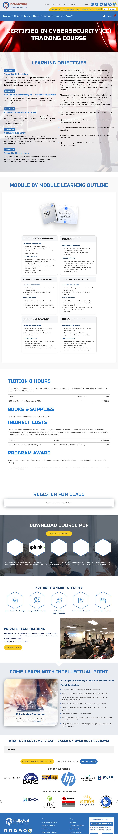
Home (43, 809)
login (109, 16)
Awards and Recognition (49, 826)
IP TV (71, 4)
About (68, 16)
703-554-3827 (38, 721)
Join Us (112, 9)
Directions (73, 812)
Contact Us (63, 4)
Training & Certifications (49, 823)
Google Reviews (88, 752)
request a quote (13, 647)
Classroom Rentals (47, 829)
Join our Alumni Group (67, 752)
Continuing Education (32, 16)
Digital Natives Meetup (77, 816)
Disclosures (73, 829)
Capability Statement (48, 833)
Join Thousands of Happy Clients (37, 752)
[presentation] (5, 770)
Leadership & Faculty (48, 816)
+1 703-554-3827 (48, 4)
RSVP (105, 9)
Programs (6, 16)
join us (107, 825)
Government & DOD (81, 4)
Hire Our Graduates (76, 823)
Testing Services (75, 826)
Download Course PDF (59, 534)
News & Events (74, 819)
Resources (58, 16)
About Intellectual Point (49, 812)
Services (47, 16)
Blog (71, 809)
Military (17, 16)
